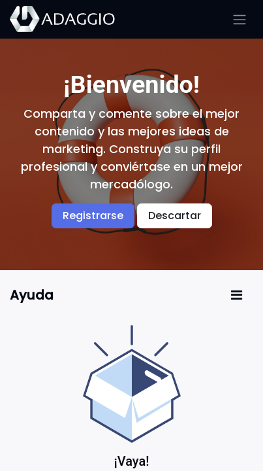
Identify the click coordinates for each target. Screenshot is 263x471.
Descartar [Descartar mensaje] (174, 215)
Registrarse (93, 215)
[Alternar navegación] (239, 19)
